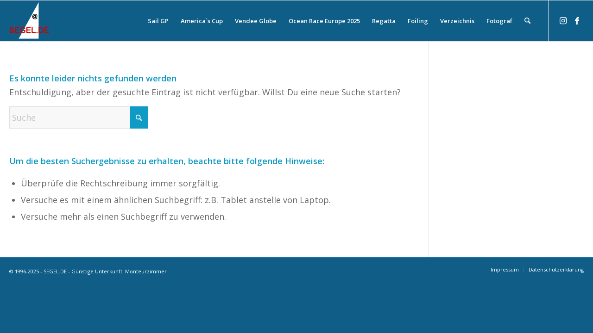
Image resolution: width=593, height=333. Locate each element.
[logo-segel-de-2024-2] (29, 20)
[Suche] (527, 20)
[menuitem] (158, 20)
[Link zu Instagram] (563, 20)
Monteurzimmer (146, 271)
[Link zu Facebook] (577, 20)
